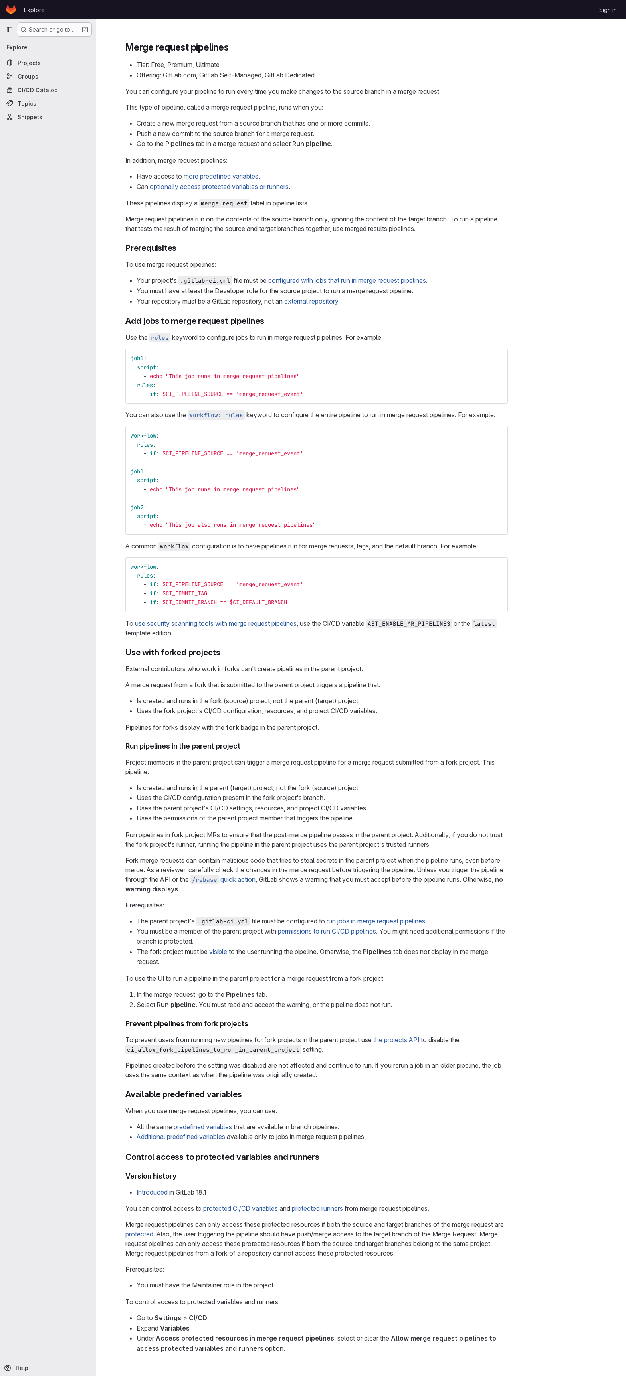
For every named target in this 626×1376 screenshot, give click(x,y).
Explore (34, 9)
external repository (355, 301)
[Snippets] (48, 116)
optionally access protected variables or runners (263, 187)
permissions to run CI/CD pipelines (371, 931)
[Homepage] (11, 9)
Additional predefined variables (225, 1137)
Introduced (196, 1192)
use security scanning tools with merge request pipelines (260, 623)
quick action (267, 879)
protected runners (361, 1208)
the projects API (441, 1040)
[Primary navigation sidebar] (9, 29)
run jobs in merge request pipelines (420, 921)
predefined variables (247, 1127)
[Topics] (48, 103)
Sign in (608, 9)
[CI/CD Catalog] (48, 89)
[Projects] (48, 62)
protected (184, 1234)
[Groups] (48, 76)
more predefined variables (265, 176)
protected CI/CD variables (285, 1208)
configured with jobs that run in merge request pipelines (391, 280)
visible (262, 952)
